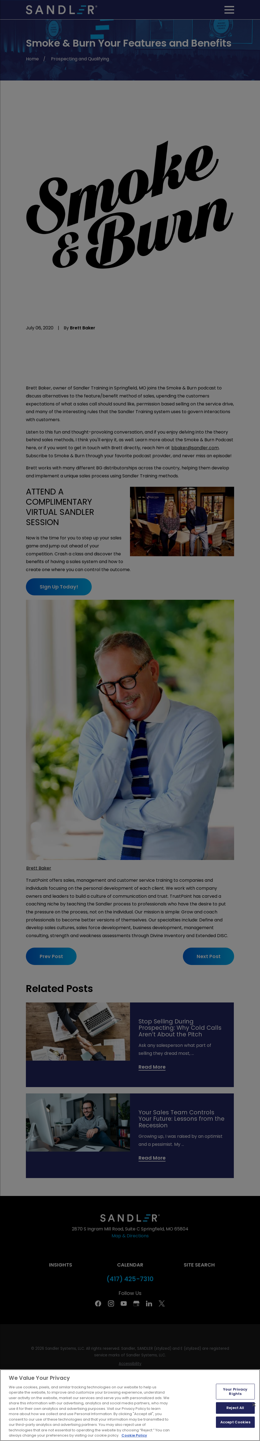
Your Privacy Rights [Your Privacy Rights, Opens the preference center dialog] (235, 1391)
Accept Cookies (235, 1422)
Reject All (235, 1407)
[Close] (254, 1405)
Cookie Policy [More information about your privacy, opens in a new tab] (134, 1435)
